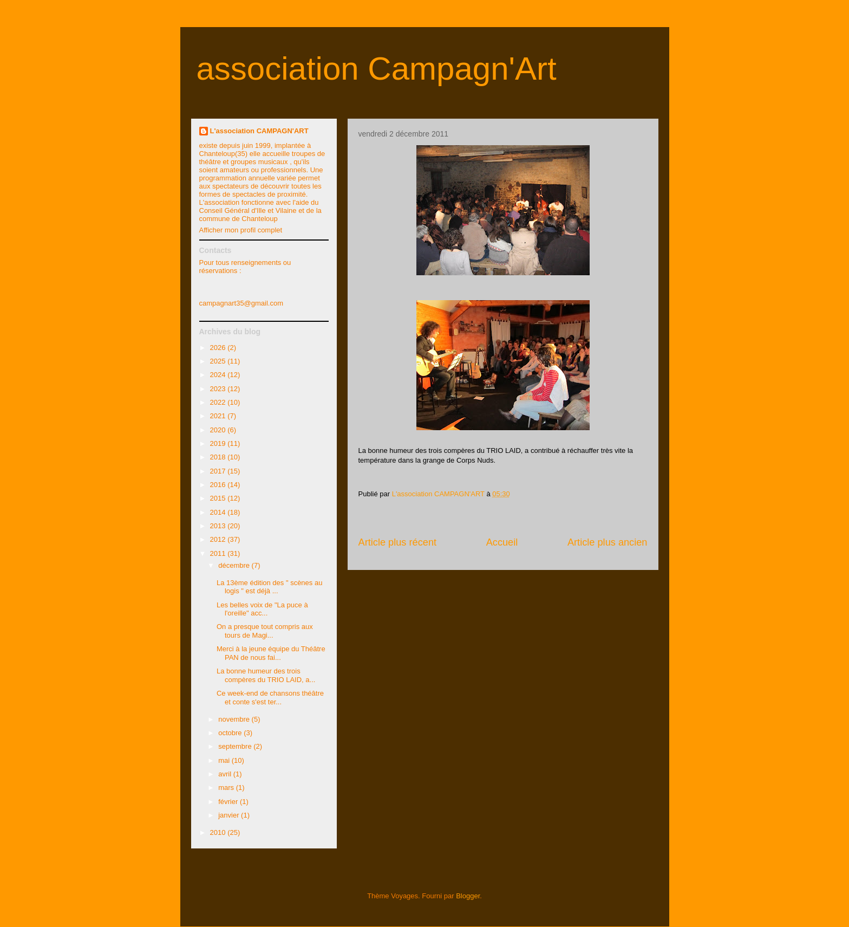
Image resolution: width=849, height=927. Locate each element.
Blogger (468, 896)
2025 (219, 361)
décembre (234, 565)
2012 (219, 539)
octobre (231, 733)
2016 (219, 485)
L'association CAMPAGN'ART (259, 131)
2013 (219, 526)
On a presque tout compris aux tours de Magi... (265, 631)
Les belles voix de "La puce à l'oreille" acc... (262, 609)
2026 (219, 347)
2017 (219, 471)
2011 (219, 553)
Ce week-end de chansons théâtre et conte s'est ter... (270, 697)
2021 (219, 416)
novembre (234, 719)
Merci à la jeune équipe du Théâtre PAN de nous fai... (271, 653)
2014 (219, 512)
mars (227, 787)
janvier (229, 815)
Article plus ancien (607, 542)
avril (225, 774)
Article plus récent (397, 542)
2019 (219, 443)
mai (225, 760)
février (229, 802)
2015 (219, 498)
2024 (219, 375)
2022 (219, 402)
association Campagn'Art (377, 68)
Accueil (502, 542)
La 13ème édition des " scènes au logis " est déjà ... (269, 587)
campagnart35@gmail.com (241, 303)
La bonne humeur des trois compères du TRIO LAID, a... (266, 675)
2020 (219, 430)
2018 (219, 457)
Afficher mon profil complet (241, 230)
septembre (235, 746)
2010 (219, 832)
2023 (219, 389)
